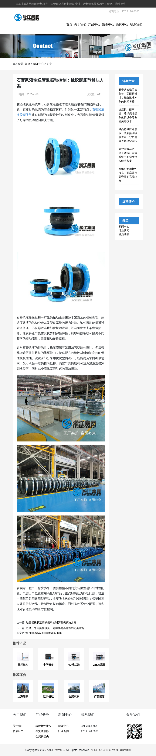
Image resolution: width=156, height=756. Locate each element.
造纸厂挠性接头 (56, 749)
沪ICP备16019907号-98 (105, 749)
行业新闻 (124, 230)
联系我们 (136, 24)
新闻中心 (122, 24)
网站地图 (125, 749)
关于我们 (80, 24)
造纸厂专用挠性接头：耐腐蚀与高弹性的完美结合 (55, 628)
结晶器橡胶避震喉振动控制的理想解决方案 (51, 622)
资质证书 (124, 234)
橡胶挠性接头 (43, 725)
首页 (69, 24)
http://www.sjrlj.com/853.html (45, 632)
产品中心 (94, 24)
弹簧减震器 (42, 731)
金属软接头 (42, 736)
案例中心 (108, 24)
